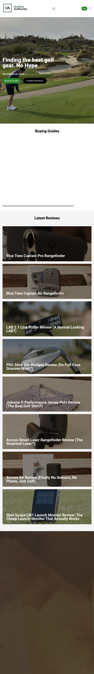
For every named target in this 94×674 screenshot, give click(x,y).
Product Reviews (35, 80)
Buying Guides (12, 80)
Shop (84, 9)
